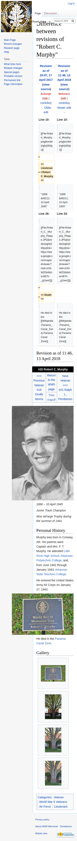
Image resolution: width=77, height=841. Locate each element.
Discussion (50, 13)
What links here (12, 64)
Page (38, 13)
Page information (13, 84)
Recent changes (13, 43)
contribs (45, 103)
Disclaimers (66, 826)
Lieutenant (60, 806)
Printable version (13, 76)
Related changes (13, 68)
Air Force (45, 806)
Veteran (59, 797)
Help (6, 52)
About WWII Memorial (46, 826)
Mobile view (41, 833)
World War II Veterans (53, 801)
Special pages (11, 72)
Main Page (10, 40)
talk (45, 98)
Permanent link (12, 80)
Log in (71, 3)
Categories (45, 797)
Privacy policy (42, 819)
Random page (11, 48)
